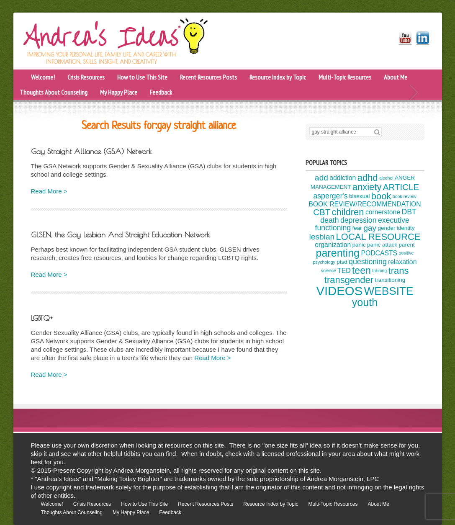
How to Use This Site (142, 77)
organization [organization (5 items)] (333, 244)
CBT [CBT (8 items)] (321, 211)
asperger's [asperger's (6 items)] (330, 196)
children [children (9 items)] (348, 212)
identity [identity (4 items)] (406, 228)
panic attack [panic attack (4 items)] (382, 245)
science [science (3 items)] (328, 270)
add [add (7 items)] (321, 177)
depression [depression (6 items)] (358, 220)
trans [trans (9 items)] (398, 270)
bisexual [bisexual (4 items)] (359, 196)
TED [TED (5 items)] (344, 270)
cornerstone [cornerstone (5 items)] (382, 212)
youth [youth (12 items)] (365, 302)
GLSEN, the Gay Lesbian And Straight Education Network (120, 234)
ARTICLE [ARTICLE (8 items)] (401, 187)
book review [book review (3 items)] (404, 196)
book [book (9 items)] (381, 196)
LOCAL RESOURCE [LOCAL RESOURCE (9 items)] (378, 237)
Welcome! (43, 77)
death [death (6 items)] (329, 220)
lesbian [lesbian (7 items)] (322, 236)
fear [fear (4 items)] (357, 228)
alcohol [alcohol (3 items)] (386, 177)
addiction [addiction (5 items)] (342, 177)
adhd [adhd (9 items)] (367, 177)
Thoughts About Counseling (53, 92)
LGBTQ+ (42, 318)
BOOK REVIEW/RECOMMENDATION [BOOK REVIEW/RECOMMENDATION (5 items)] (364, 204)
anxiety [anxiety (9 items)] (367, 187)
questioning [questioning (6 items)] (368, 261)
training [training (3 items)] (379, 270)
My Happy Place (118, 92)
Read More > (49, 191)
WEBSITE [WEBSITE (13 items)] (389, 291)
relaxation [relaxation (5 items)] (402, 261)
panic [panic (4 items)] (359, 245)
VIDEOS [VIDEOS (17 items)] (339, 291)
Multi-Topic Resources (345, 77)
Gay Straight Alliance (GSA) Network (91, 151)
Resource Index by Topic (277, 77)
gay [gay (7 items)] (369, 228)
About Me (395, 77)
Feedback (161, 92)
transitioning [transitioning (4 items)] (390, 280)
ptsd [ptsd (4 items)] (342, 262)
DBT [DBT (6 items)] (408, 212)
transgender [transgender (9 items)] (348, 280)
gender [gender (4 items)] (386, 228)
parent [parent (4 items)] (406, 245)
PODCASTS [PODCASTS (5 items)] (379, 253)
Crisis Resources (86, 77)
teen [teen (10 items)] (361, 270)
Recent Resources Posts (208, 77)
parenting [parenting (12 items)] (338, 253)
